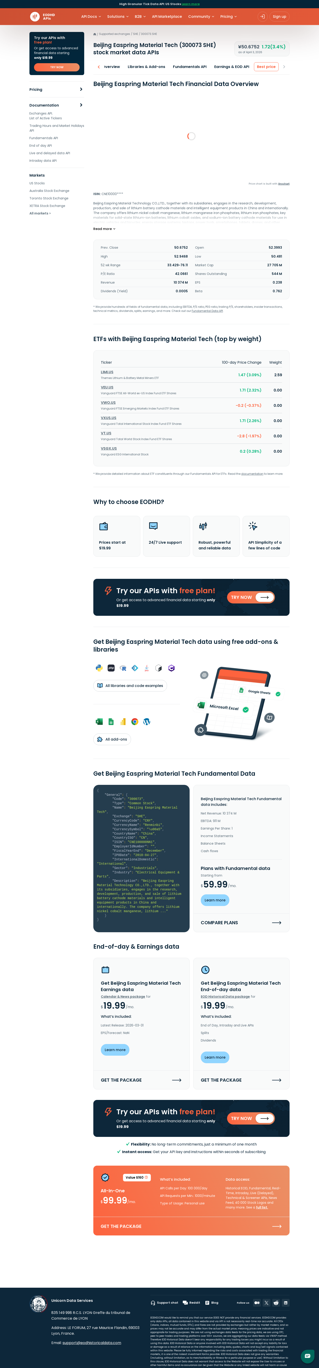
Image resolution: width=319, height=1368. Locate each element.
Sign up (279, 16)
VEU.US (107, 387)
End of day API (40, 145)
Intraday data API (43, 160)
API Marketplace (167, 16)
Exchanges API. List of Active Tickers (45, 115)
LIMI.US (107, 372)
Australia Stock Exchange (49, 190)
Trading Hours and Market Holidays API (56, 128)
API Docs (89, 16)
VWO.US (108, 402)
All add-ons (112, 739)
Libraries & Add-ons (146, 66)
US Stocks (37, 183)
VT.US (106, 433)
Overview (111, 66)
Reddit (191, 1302)
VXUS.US (108, 417)
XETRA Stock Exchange (47, 206)
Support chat (164, 1302)
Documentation (44, 105)
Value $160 (137, 1178)
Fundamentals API (43, 138)
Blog (211, 1302)
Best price (266, 66)
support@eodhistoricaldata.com (92, 1342)
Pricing (35, 89)
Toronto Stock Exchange (48, 198)
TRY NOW (56, 67)
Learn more (191, 4)
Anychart (284, 183)
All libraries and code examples (130, 685)
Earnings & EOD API (231, 66)
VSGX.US (109, 448)
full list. (262, 1207)
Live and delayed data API (49, 153)
